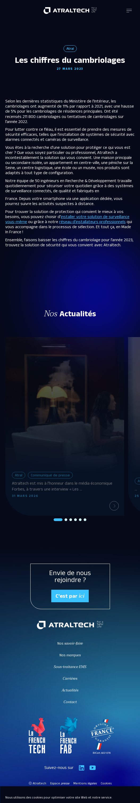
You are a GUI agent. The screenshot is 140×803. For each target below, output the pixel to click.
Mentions (85, 784)
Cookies (106, 784)
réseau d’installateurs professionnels (92, 222)
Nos (70, 644)
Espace (59, 784)
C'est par (70, 596)
